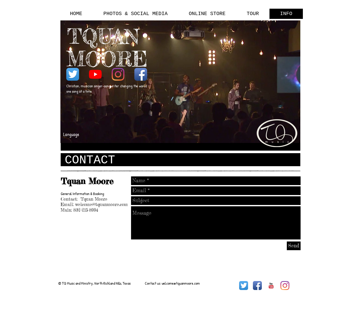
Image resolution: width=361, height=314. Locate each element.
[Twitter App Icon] (72, 74)
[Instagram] (118, 74)
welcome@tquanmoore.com (101, 204)
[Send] (294, 245)
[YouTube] (95, 74)
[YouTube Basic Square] (271, 285)
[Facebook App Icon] (140, 74)
